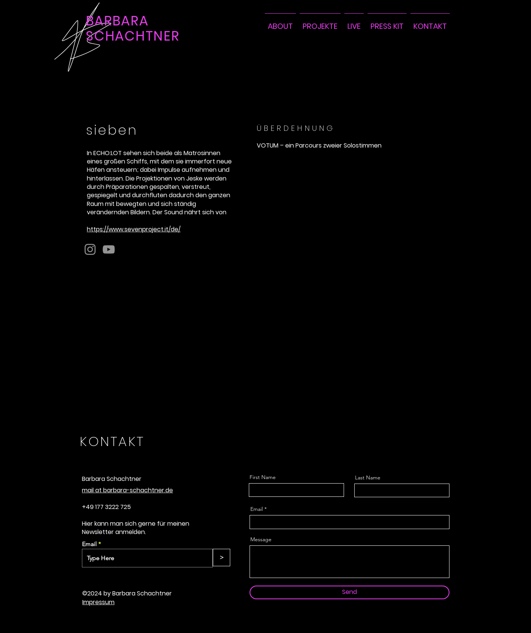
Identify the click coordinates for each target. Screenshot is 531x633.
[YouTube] (108, 249)
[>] (221, 557)
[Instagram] (90, 249)
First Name (263, 477)
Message (261, 539)
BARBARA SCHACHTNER (133, 28)
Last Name (367, 477)
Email (89, 544)
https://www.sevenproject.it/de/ (134, 229)
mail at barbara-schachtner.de (127, 490)
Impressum (98, 602)
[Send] (349, 592)
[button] (320, 22)
